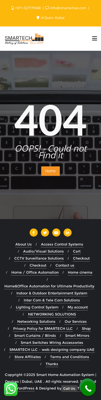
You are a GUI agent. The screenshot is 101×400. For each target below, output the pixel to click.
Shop (86, 328)
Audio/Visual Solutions (43, 251)
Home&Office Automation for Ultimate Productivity (49, 286)
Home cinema (80, 272)
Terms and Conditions (69, 357)
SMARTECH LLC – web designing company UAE (52, 349)
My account (78, 307)
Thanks (52, 364)
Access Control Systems (62, 244)
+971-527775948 (26, 7)
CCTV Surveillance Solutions (39, 258)
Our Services (76, 321)
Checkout (81, 258)
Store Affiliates (28, 357)
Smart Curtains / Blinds (35, 335)
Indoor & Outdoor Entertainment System (51, 293)
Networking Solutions (36, 321)
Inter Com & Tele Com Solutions (52, 300)
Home (50, 170)
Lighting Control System (37, 307)
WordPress (24, 388)
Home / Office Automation (35, 272)
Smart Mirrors (77, 335)
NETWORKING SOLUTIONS (52, 314)
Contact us (64, 265)
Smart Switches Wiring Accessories (52, 342)
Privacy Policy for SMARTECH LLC (43, 328)
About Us (23, 244)
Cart (77, 251)
